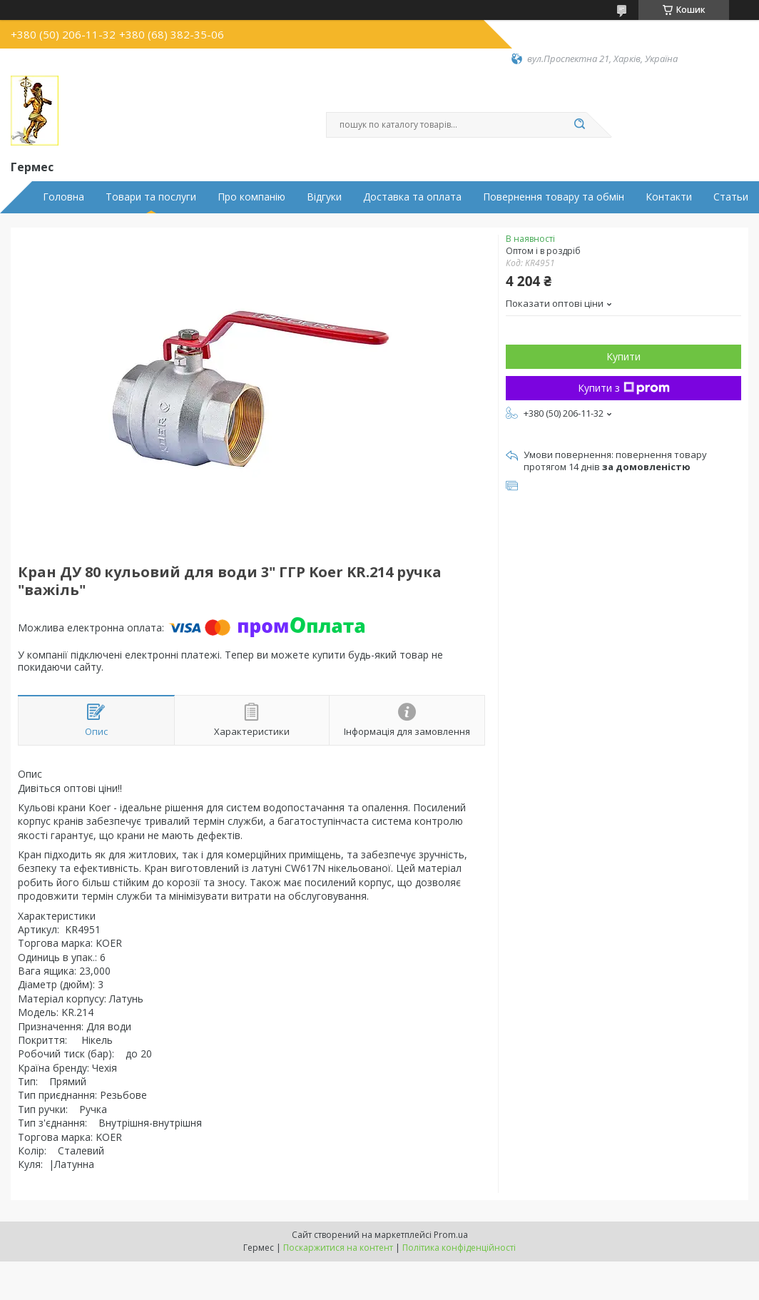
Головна (63, 197)
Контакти (669, 197)
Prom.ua (451, 1235)
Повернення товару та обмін (553, 197)
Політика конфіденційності (459, 1247)
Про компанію (251, 197)
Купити (623, 356)
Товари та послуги (151, 197)
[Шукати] (579, 125)
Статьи (730, 197)
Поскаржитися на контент (338, 1247)
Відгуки (324, 197)
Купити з (624, 388)
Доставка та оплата (412, 197)
